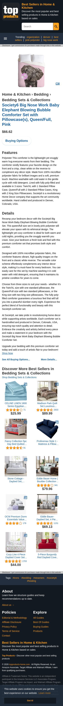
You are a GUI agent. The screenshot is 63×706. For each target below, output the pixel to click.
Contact (6, 635)
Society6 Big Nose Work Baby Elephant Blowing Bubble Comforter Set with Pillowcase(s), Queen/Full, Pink (30, 115)
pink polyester (32, 40)
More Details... (49, 359)
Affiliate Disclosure (11, 622)
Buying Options (16, 140)
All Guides (38, 617)
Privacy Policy (9, 626)
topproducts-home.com (19, 664)
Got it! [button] (30, 700)
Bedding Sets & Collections (26, 100)
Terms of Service (10, 631)
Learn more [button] (45, 693)
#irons (16, 578)
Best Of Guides (41, 622)
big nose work (51, 40)
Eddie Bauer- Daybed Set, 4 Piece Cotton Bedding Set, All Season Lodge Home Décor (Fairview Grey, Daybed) (47, 518)
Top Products (8, 655)
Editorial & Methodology (14, 617)
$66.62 (7, 132)
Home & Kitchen (16, 94)
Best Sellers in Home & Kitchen (24, 642)
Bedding (41, 94)
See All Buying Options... (16, 359)
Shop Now (7, 353)
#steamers (38, 578)
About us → (8, 605)
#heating (31, 581)
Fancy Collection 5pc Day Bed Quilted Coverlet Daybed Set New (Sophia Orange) (16, 443)
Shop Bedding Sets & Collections (19, 377)
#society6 (52, 578)
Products (38, 631)
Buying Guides (41, 626)
